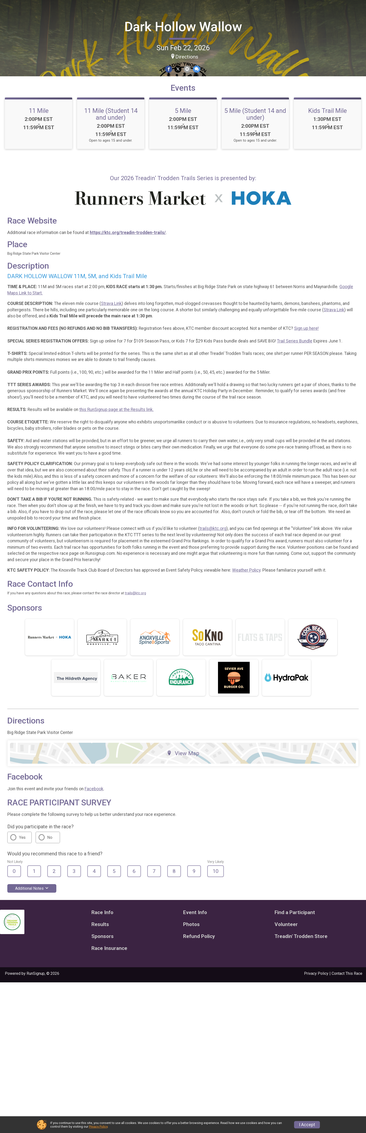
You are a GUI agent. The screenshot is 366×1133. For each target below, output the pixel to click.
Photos (11, 110)
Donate (23, 41)
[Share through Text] (218, 67)
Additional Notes (78, 1039)
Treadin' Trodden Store (20, 155)
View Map (206, 904)
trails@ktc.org (259, 626)
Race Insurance (19, 168)
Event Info (14, 78)
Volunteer (13, 120)
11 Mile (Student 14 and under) (166, 143)
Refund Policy (18, 142)
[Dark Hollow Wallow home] (23, 19)
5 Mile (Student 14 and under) (324, 143)
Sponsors (13, 131)
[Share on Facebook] (192, 67)
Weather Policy (292, 674)
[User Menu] (23, 53)
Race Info (13, 68)
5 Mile (245, 139)
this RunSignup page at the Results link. (163, 500)
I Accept (307, 1124)
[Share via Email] (209, 67)
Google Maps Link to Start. (112, 365)
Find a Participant (21, 89)
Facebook (140, 939)
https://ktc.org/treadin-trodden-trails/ (174, 305)
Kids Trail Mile (88, 195)
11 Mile (88, 139)
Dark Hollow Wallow (206, 24)
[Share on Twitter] (201, 67)
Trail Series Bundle (341, 419)
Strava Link (157, 376)
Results (11, 99)
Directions (209, 54)
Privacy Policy (98, 1126)
